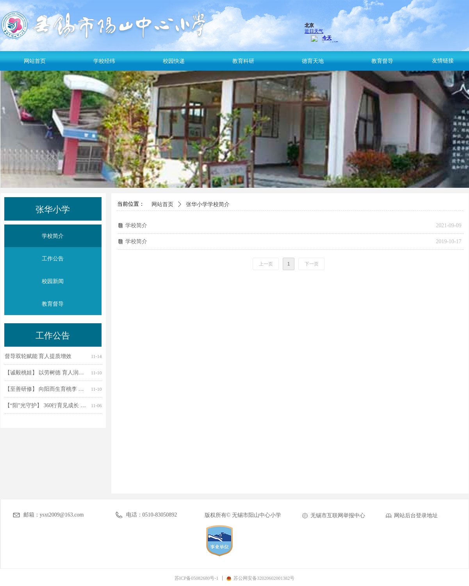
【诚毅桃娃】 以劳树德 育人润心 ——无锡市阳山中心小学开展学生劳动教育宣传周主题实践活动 (46, 373)
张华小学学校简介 (208, 204)
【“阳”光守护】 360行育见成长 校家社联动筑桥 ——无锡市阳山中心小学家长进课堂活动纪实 (46, 406)
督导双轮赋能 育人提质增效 (38, 357)
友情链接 (443, 61)
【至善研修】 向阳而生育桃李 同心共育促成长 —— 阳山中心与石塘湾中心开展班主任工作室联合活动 (46, 390)
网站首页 (162, 204)
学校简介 (136, 225)
